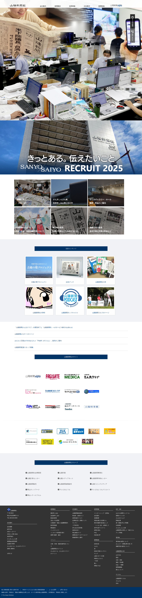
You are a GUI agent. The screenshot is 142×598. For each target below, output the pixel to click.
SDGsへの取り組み (12, 534)
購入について (119, 569)
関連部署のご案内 (77, 537)
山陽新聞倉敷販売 (65, 484)
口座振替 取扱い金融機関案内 (59, 523)
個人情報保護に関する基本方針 (10, 589)
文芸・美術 (119, 560)
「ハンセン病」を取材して (101, 525)
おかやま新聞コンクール (123, 513)
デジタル (118, 574)
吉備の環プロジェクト (39, 270)
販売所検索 (54, 525)
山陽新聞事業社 (96, 473)
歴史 (117, 557)
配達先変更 (54, 518)
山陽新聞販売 (31, 484)
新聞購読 (58, 6)
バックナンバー (55, 530)
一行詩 (96, 561)
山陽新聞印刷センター (98, 478)
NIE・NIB (118, 509)
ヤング (96, 553)
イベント (53, 540)
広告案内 (87, 6)
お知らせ (9, 553)
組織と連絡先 (11, 548)
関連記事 (118, 520)
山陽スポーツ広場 (99, 556)
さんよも (118, 581)
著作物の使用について (122, 541)
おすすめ (118, 555)
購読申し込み (54, 513)
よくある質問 (52, 589)
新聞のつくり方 (120, 515)
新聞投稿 (101, 6)
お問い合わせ (63, 589)
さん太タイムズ (120, 518)
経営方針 (9, 529)
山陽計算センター (33, 478)
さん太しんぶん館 (12, 539)
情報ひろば (97, 565)
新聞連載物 (119, 567)
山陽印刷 (62, 473)
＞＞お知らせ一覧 (120, 112)
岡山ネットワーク (33, 489)
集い (95, 563)
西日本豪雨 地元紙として (101, 523)
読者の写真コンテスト (100, 551)
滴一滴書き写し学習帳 (122, 523)
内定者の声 (97, 535)
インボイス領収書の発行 (57, 532)
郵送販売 (53, 527)
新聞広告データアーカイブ (79, 535)
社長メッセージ (11, 531)
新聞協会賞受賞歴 (12, 541)
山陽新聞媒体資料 (77, 513)
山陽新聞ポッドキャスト (70, 300)
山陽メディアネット (65, 478)
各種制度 (96, 518)
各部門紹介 (10, 536)
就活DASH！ (76, 530)
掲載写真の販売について (123, 546)
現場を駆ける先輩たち (100, 520)
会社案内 (43, 6)
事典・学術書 (119, 562)
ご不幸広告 (75, 525)
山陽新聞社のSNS (39, 300)
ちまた (96, 546)
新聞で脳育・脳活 (56, 535)
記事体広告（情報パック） (79, 520)
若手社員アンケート (99, 527)
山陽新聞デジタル (121, 578)
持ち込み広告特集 (77, 527)
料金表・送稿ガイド (78, 515)
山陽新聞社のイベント (57, 548)
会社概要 (9, 526)
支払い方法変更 (55, 520)
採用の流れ (97, 530)
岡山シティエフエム (33, 495)
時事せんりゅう (98, 558)
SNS (117, 583)
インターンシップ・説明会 (101, 513)
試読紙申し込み (55, 515)
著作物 (118, 537)
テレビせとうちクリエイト (100, 489)
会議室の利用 (11, 543)
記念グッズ (70, 270)
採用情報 (72, 6)
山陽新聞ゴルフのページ (100, 300)
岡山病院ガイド (76, 532)
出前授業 (118, 525)
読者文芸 (96, 544)
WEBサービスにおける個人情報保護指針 (33, 589)
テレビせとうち (64, 489)
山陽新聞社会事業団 (33, 473)
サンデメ (74, 523)
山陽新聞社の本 (100, 270)
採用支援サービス (77, 518)
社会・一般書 (119, 565)
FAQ (95, 532)
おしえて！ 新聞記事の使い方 (124, 544)
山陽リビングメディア (98, 484)
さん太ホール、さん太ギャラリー (16, 546)
